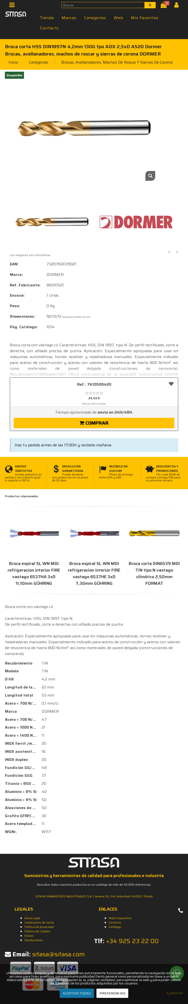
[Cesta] (164, 6)
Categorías (95, 18)
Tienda (47, 18)
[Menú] (13, 6)
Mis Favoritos (145, 18)
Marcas (69, 18)
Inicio (13, 62)
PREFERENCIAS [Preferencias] (112, 993)
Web (118, 18)
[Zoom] (150, 176)
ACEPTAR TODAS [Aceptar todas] (77, 993)
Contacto (49, 28)
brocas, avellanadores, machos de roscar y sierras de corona (117, 62)
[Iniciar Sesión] (178, 6)
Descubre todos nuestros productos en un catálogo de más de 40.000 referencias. (94, 884)
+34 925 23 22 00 (132, 941)
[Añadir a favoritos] (171, 384)
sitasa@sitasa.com (58, 954)
